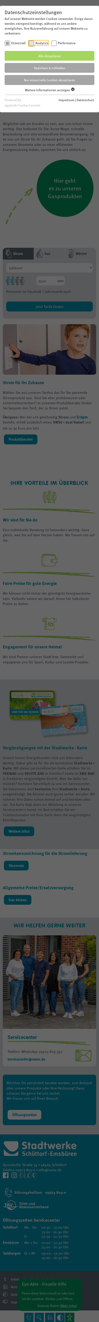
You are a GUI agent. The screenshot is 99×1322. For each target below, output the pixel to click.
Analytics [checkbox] (41, 43)
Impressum (66, 99)
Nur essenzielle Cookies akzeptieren (49, 80)
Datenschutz (85, 99)
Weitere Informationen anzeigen (49, 90)
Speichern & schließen (49, 68)
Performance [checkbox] (66, 43)
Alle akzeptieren (49, 55)
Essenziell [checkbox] (18, 43)
